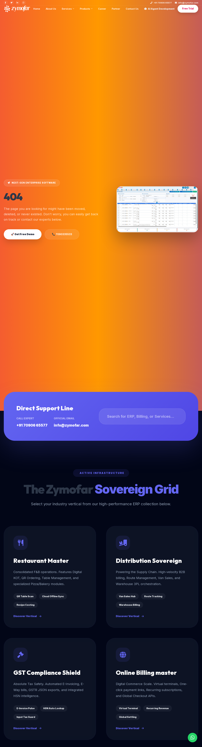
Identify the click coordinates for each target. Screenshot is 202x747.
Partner (116, 8)
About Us (51, 8)
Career (102, 8)
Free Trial (188, 8)
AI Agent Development (159, 8)
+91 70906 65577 (161, 2)
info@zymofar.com (186, 2)
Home (36, 8)
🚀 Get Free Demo (22, 234)
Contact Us (132, 8)
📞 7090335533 (62, 234)
